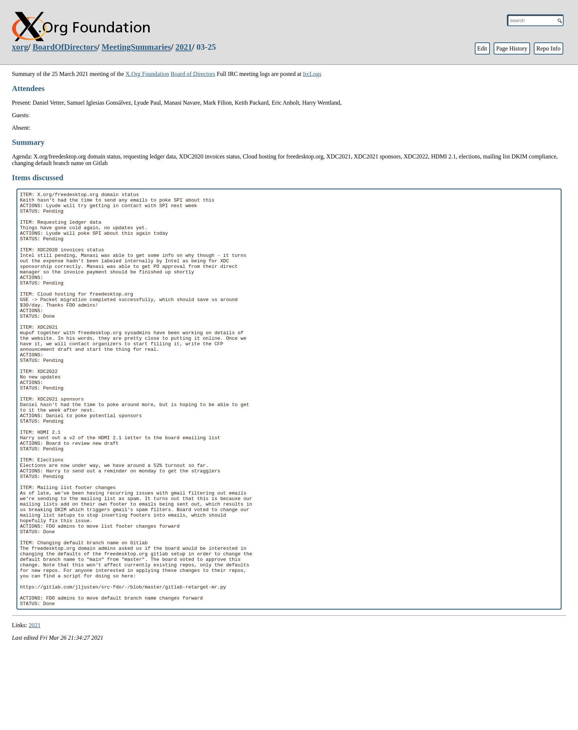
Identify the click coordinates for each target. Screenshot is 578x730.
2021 (183, 47)
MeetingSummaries (136, 47)
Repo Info (548, 48)
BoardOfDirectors (64, 47)
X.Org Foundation (147, 74)
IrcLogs (312, 74)
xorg (20, 47)
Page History (511, 48)
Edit (482, 48)
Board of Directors (193, 74)
